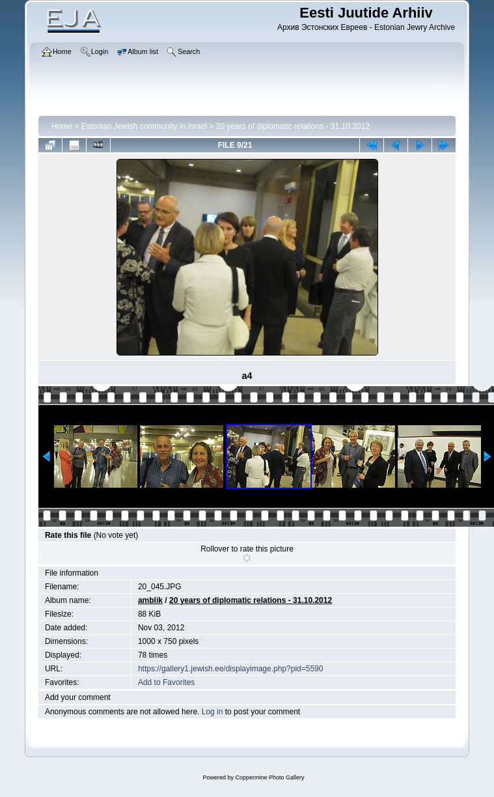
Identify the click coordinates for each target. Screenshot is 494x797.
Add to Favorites (166, 682)
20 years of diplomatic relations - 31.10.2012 (293, 126)
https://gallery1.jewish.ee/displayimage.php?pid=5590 (230, 668)
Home (61, 126)
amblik (150, 600)
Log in (212, 711)
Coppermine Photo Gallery (269, 777)
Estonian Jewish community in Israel (144, 126)
